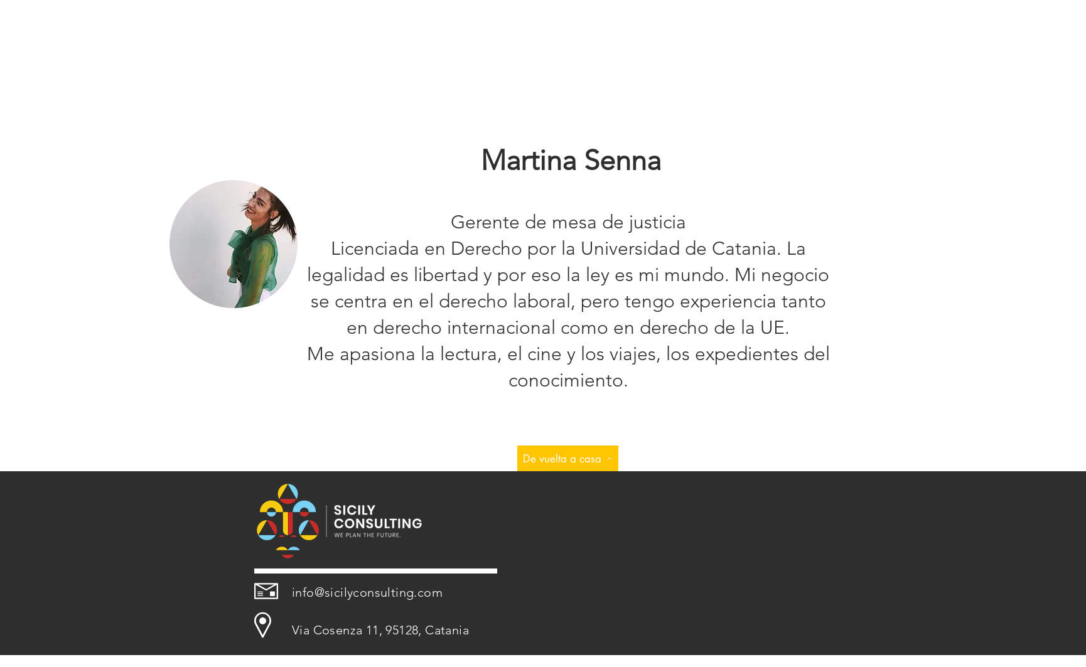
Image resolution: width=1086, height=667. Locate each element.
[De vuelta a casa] (567, 458)
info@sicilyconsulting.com (367, 592)
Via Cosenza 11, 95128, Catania (380, 630)
